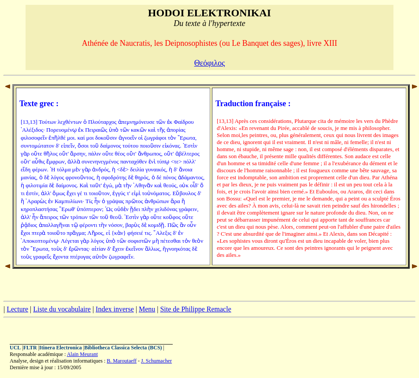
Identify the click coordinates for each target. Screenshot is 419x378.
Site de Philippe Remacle (195, 309)
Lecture (17, 309)
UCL (15, 348)
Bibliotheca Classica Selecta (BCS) (123, 348)
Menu (147, 309)
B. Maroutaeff (122, 361)
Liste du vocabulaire (62, 309)
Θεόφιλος (209, 63)
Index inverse (115, 309)
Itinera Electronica (60, 348)
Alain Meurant (82, 354)
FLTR (30, 348)
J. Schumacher (156, 361)
